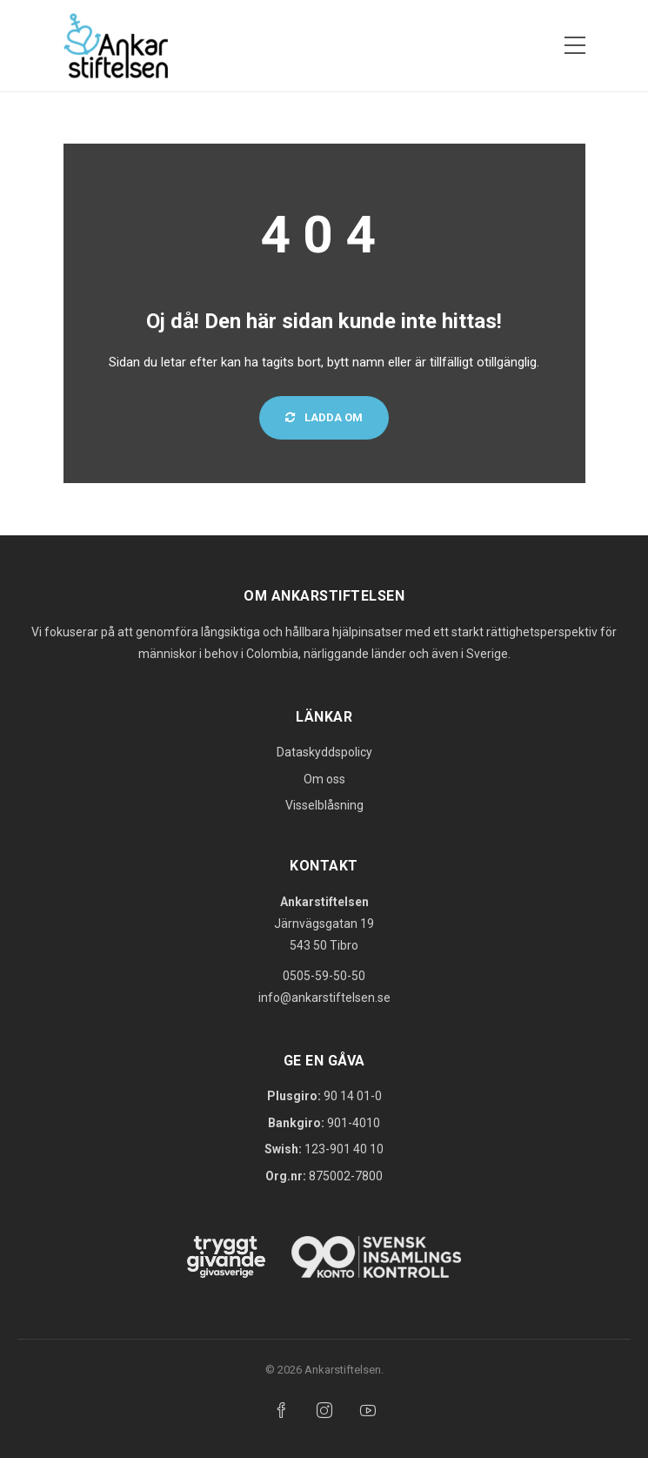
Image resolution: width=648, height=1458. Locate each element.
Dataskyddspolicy (324, 752)
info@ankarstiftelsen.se (324, 997)
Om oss (324, 779)
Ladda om (324, 417)
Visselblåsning (324, 805)
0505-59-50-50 (324, 976)
